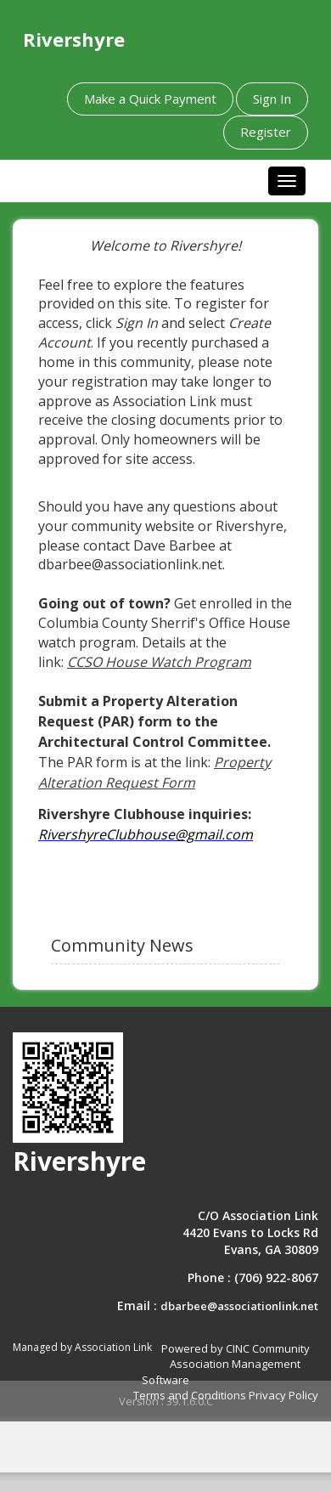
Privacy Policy (283, 1395)
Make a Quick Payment (150, 98)
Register (265, 131)
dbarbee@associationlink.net (239, 1306)
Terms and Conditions (189, 1395)
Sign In (272, 98)
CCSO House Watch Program (159, 662)
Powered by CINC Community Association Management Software (226, 1364)
